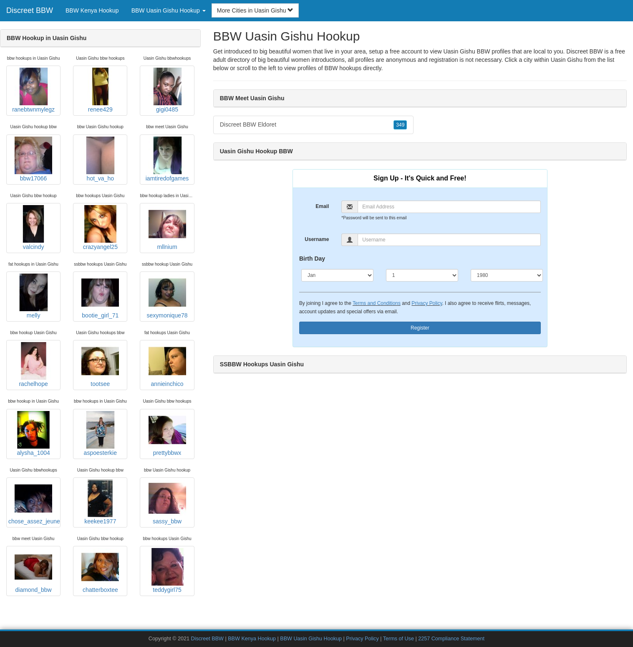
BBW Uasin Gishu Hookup (311, 639)
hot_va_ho (100, 159)
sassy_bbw (167, 502)
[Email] (449, 206)
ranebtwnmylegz (33, 90)
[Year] (507, 275)
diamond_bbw (33, 570)
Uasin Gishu (567, 59)
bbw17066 (33, 159)
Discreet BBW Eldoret (313, 124)
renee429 (100, 90)
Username (317, 239)
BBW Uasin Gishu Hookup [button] (168, 10)
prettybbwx (167, 433)
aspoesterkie (100, 433)
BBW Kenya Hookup (92, 10)
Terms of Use (398, 639)
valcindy (33, 227)
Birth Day (312, 258)
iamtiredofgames (167, 159)
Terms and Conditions (377, 303)
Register (420, 328)
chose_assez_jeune (34, 502)
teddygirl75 (167, 570)
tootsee (100, 364)
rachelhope (33, 364)
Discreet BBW (29, 10)
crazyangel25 (100, 227)
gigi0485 (167, 90)
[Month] (337, 275)
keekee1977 (100, 502)
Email (322, 206)
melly (33, 296)
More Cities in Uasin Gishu (255, 10)
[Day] (422, 275)
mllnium (167, 227)
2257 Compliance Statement (451, 639)
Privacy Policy (426, 303)
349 (400, 125)
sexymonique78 (166, 296)
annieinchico (167, 364)
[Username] (449, 239)
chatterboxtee (100, 570)
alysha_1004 (33, 433)
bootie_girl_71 (100, 296)
